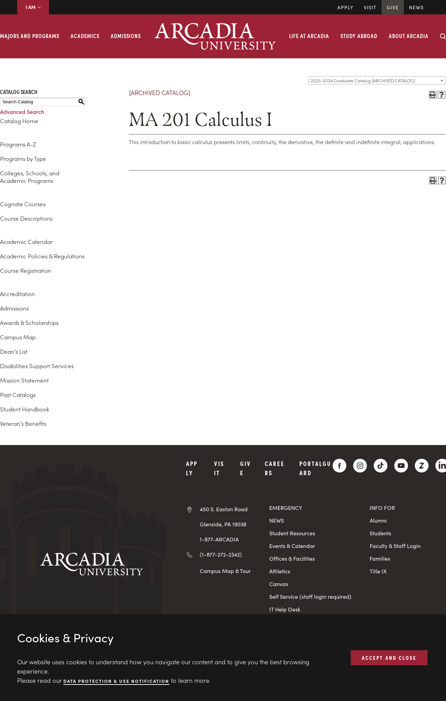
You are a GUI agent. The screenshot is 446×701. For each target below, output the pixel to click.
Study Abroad (358, 36)
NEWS (276, 520)
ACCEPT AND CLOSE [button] (389, 657)
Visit (370, 7)
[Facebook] (339, 465)
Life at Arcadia (309, 36)
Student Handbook (24, 409)
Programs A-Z (18, 144)
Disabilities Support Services (37, 366)
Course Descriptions (26, 218)
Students (380, 533)
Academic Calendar (26, 241)
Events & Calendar (292, 546)
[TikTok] (380, 465)
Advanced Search (22, 111)
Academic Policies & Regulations (42, 256)
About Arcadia (409, 36)
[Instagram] (360, 465)
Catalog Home (19, 121)
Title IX (378, 571)
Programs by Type (23, 158)
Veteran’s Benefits (23, 423)
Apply (345, 7)
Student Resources (292, 533)
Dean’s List (13, 351)
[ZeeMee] (422, 465)
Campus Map (18, 337)
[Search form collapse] (443, 36)
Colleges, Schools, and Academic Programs (29, 176)
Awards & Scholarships (29, 322)
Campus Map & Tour (225, 570)
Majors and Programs (29, 36)
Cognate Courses (23, 204)
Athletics (279, 571)
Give (393, 7)
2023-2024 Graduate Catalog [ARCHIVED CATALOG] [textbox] (363, 80)
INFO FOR (382, 508)
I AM (33, 6)
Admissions (126, 36)
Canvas (278, 584)
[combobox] (377, 80)
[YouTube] (401, 465)
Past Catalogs (18, 394)
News (416, 7)
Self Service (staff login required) (310, 596)
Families (380, 558)
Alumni (378, 520)
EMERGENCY (285, 508)
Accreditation (17, 293)
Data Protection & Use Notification (116, 680)
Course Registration (25, 270)
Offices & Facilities (292, 558)
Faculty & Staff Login (395, 546)
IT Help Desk (284, 609)
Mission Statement (24, 380)
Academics (85, 36)
